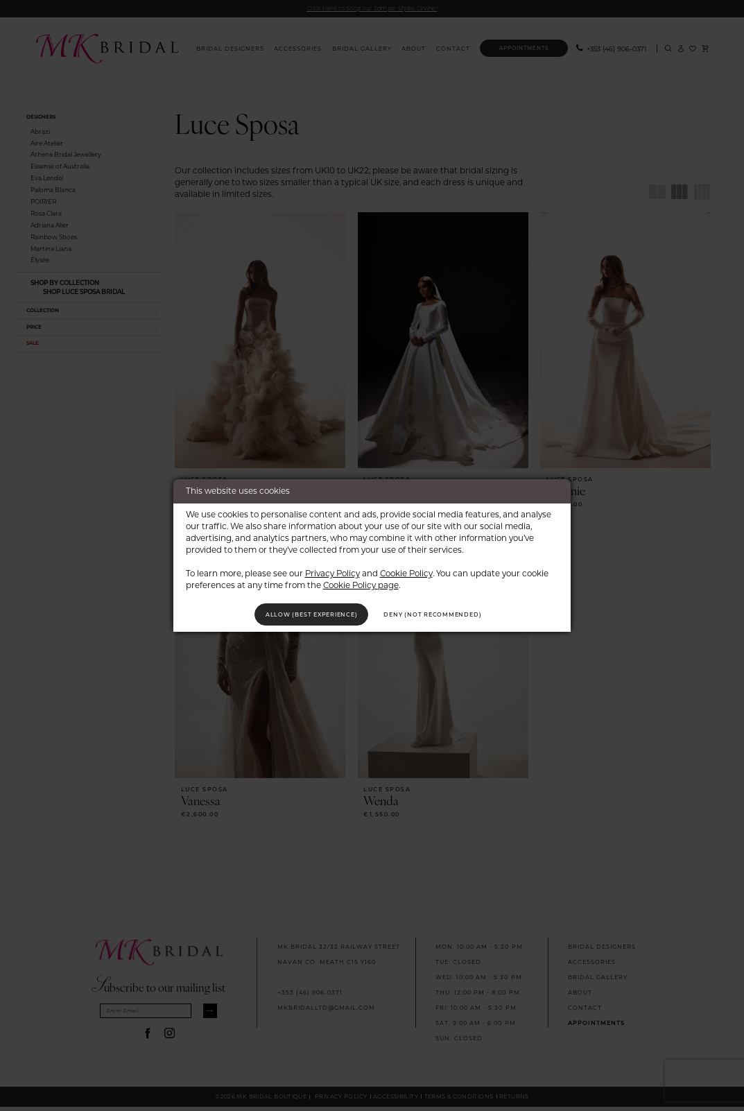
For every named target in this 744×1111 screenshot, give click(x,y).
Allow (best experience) (297, 614)
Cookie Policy (406, 570)
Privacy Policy (332, 570)
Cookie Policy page (361, 582)
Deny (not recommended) (449, 614)
